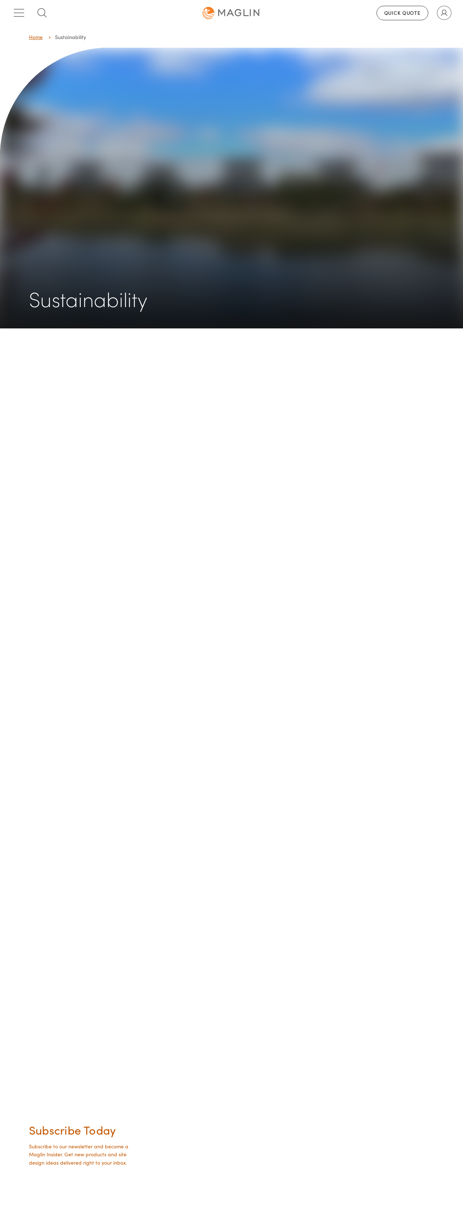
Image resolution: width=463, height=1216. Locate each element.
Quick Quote (402, 12)
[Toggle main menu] (19, 13)
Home (36, 37)
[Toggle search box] (42, 13)
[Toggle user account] (444, 13)
